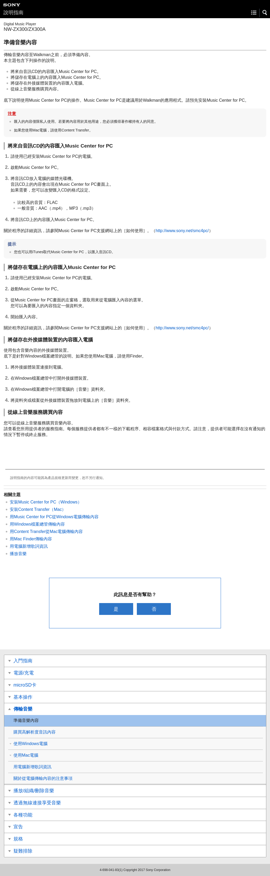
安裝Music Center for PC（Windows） (46, 502)
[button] (265, 12)
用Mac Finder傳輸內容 (31, 539)
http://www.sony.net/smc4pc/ (182, 230)
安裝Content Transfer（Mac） (38, 509)
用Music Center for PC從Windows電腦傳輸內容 (54, 517)
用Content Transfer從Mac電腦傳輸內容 (46, 531)
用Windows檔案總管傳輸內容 (37, 524)
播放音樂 (18, 553)
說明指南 (13, 12)
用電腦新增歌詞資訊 (29, 546)
